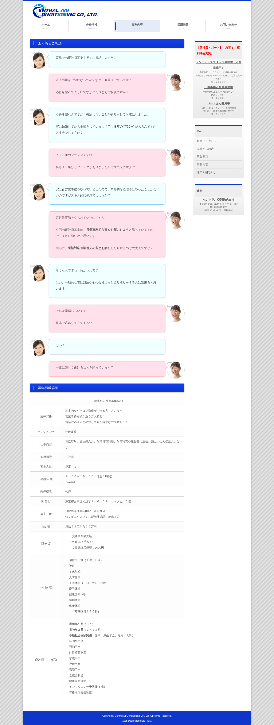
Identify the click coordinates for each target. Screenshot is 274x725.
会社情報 (91, 26)
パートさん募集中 (218, 103)
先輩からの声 (205, 148)
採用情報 (183, 26)
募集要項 (202, 156)
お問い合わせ (228, 26)
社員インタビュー (208, 141)
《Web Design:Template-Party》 (136, 720)
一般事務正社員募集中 (218, 87)
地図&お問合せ (206, 172)
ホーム (45, 26)
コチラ (223, 82)
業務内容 (137, 26)
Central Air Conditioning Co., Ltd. (132, 716)
